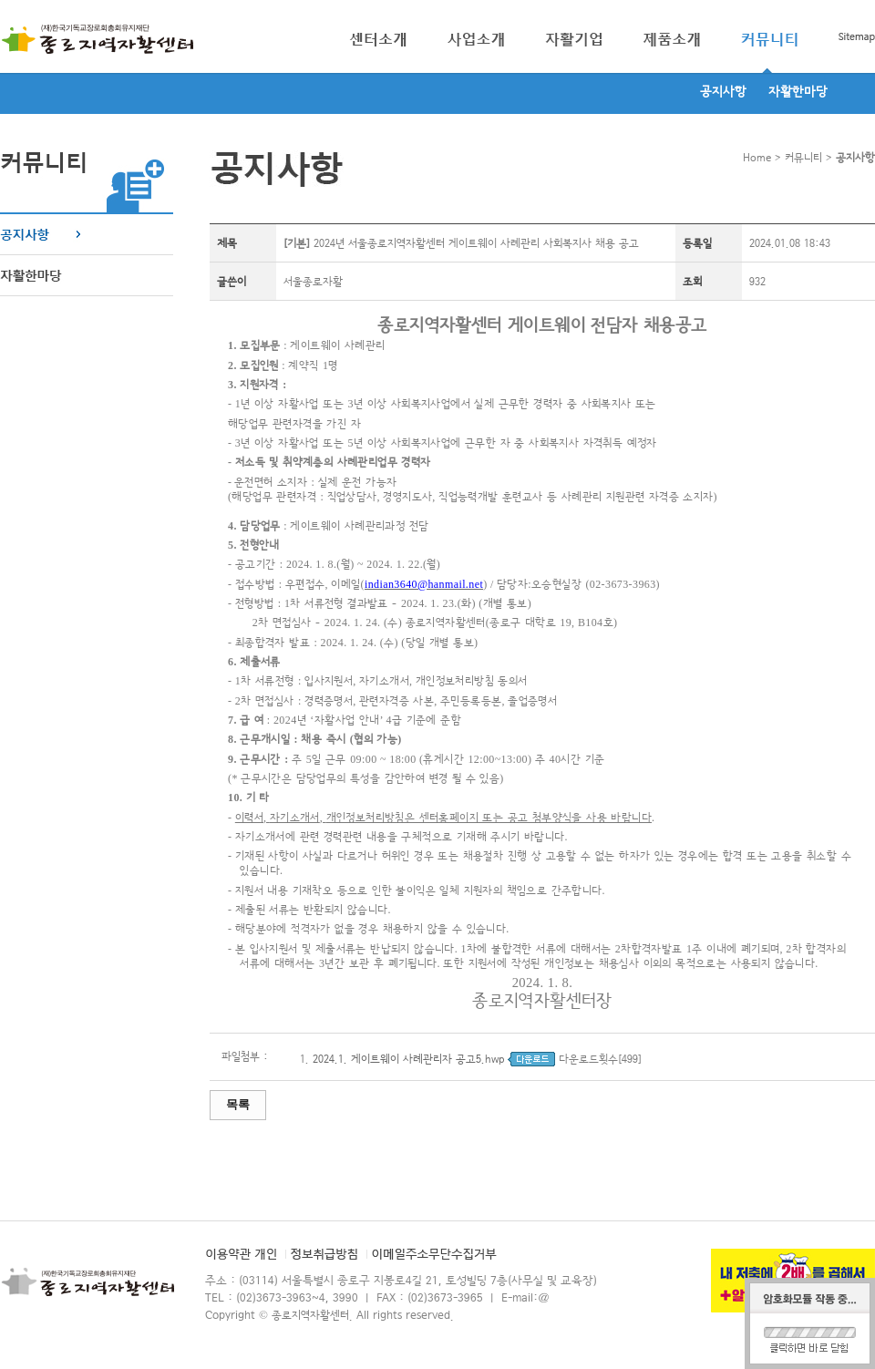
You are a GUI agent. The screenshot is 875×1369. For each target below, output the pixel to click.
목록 (238, 1104)
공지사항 (723, 92)
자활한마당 (798, 92)
